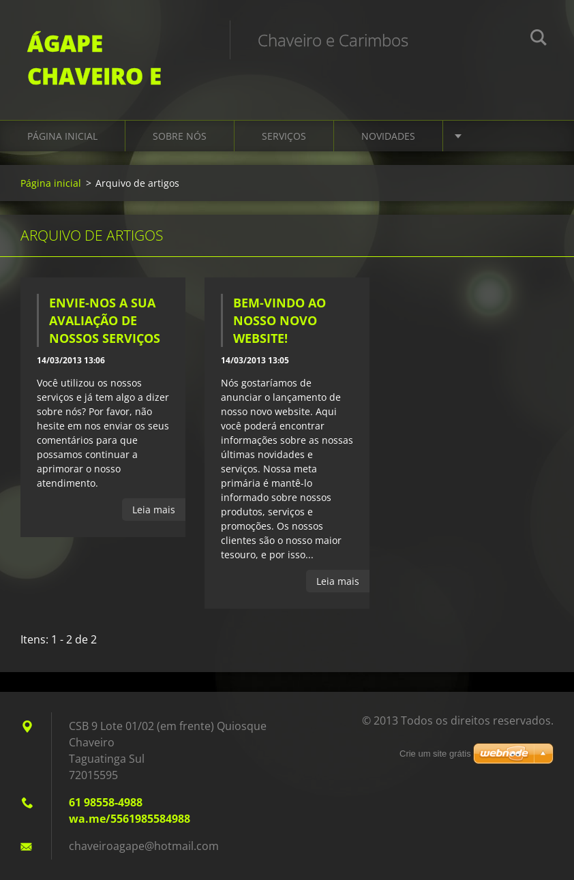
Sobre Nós (180, 136)
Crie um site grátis (435, 753)
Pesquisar (538, 39)
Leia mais (153, 509)
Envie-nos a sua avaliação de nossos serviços (104, 320)
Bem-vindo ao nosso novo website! (279, 320)
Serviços (284, 136)
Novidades (388, 136)
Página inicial (62, 136)
